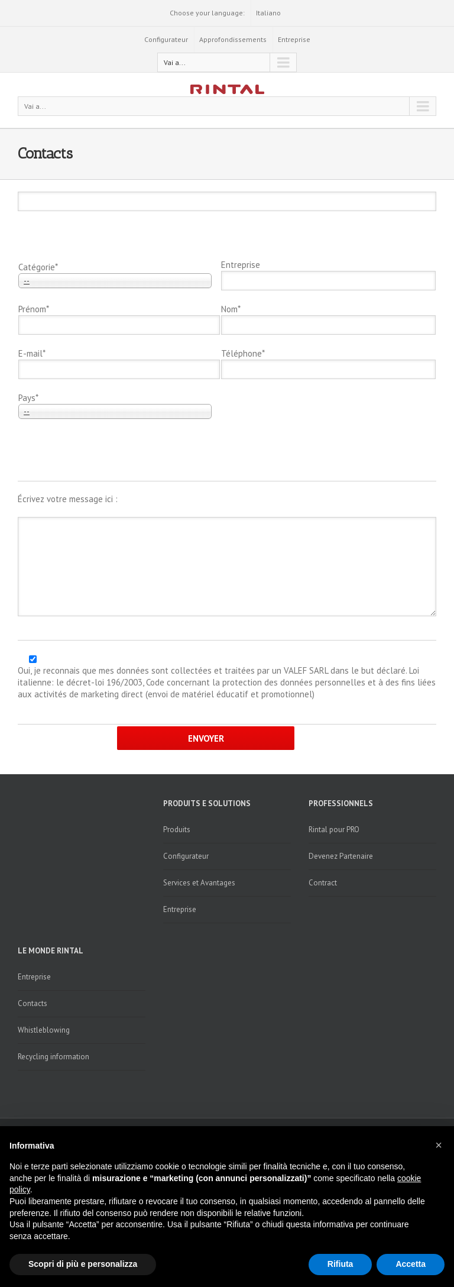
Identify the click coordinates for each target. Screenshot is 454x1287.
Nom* (231, 309)
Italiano (268, 12)
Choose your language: (207, 12)
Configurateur (166, 39)
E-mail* (32, 353)
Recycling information (53, 1057)
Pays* (28, 397)
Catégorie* (38, 267)
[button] (438, 1145)
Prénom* (33, 309)
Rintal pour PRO (334, 829)
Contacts (32, 1003)
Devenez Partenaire (341, 856)
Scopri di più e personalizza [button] (82, 1264)
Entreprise (294, 39)
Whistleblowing (44, 1030)
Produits (176, 829)
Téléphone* (243, 353)
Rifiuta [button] (340, 1264)
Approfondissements (233, 39)
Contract (323, 883)
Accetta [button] (410, 1264)
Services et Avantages (199, 883)
